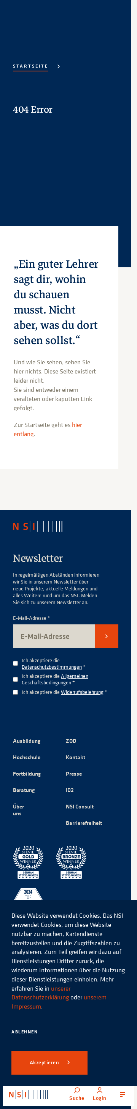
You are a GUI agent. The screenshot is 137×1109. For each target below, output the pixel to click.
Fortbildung (27, 774)
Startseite (30, 66)
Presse (74, 774)
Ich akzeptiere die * (54, 663)
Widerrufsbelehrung (82, 691)
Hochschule (26, 757)
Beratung (24, 790)
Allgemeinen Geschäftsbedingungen (55, 679)
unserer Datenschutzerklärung (40, 993)
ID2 (70, 790)
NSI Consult (80, 806)
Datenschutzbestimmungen (52, 666)
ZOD (71, 741)
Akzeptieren (45, 1062)
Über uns (18, 809)
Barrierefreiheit (84, 823)
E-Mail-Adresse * (31, 618)
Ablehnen (24, 1031)
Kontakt (75, 757)
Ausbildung (26, 741)
